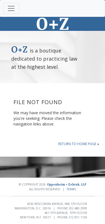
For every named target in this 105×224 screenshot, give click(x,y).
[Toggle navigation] (11, 8)
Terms (71, 189)
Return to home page (78, 143)
